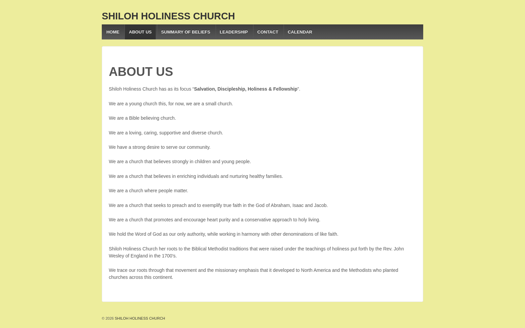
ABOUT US (140, 31)
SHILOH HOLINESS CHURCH (168, 16)
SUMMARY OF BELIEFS (185, 31)
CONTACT (268, 31)
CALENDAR (300, 31)
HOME (113, 31)
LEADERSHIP (234, 31)
